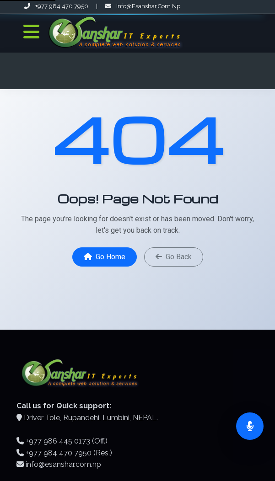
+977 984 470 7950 (57, 6)
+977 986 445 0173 (58, 441)
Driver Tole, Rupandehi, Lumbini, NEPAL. (91, 417)
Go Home (104, 256)
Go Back (174, 256)
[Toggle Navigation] (31, 32)
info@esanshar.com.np (142, 6)
